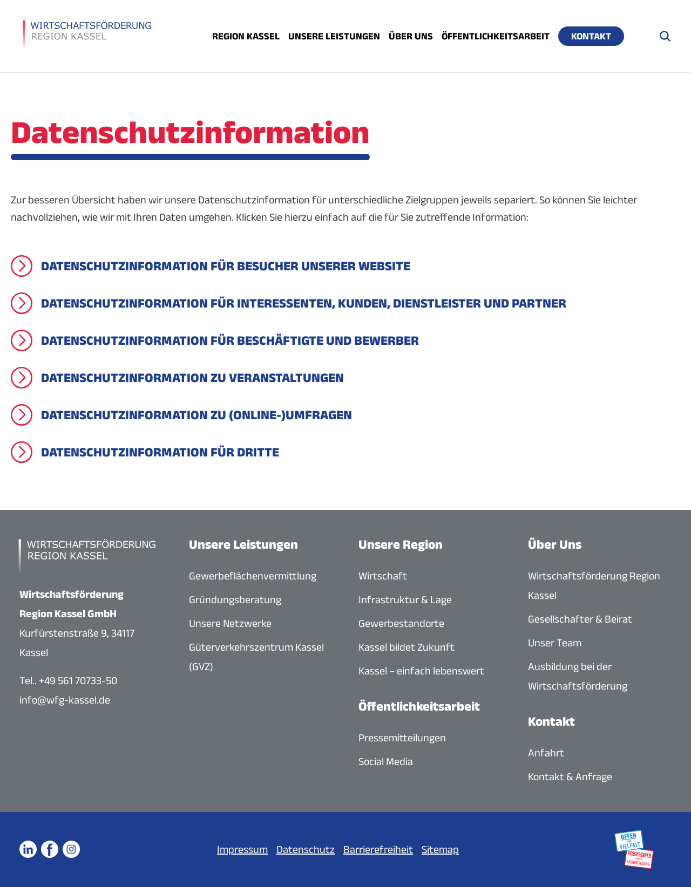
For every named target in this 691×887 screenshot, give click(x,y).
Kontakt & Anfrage (570, 776)
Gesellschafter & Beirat (580, 619)
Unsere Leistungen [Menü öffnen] (334, 36)
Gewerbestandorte (401, 623)
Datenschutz (305, 849)
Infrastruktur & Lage (405, 599)
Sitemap (440, 849)
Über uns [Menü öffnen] (411, 36)
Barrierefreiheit (378, 849)
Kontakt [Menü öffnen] (591, 36)
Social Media (385, 761)
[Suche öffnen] (665, 36)
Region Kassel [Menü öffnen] (246, 36)
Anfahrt (546, 753)
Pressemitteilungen (402, 737)
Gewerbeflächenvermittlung (252, 576)
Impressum (242, 849)
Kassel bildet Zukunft (406, 647)
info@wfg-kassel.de (64, 700)
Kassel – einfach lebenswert (421, 671)
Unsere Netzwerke (230, 623)
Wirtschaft (382, 576)
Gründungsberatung (235, 599)
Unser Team (554, 643)
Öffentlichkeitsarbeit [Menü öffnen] (496, 36)
